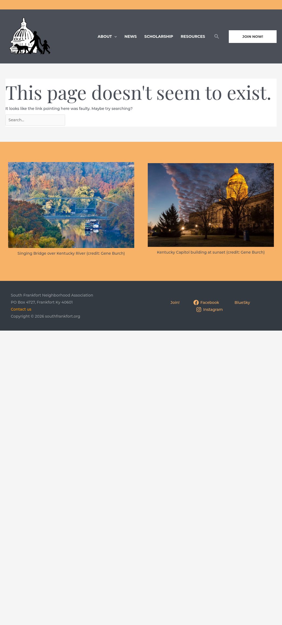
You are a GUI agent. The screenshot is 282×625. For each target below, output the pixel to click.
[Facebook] (206, 302)
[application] (114, 36)
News (131, 36)
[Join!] (174, 303)
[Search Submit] (82, 119)
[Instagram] (209, 309)
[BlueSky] (241, 303)
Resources (193, 36)
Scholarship (158, 36)
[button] (216, 36)
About (107, 36)
